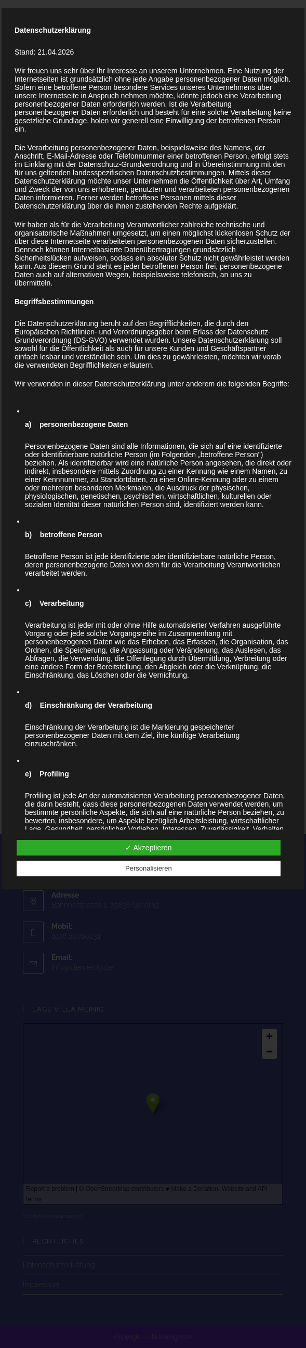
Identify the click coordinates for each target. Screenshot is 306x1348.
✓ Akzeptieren (148, 848)
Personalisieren (148, 868)
